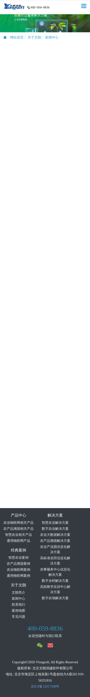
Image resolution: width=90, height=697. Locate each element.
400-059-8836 (45, 628)
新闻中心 (52, 37)
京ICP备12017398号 (45, 686)
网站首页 (13, 37)
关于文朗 (34, 37)
